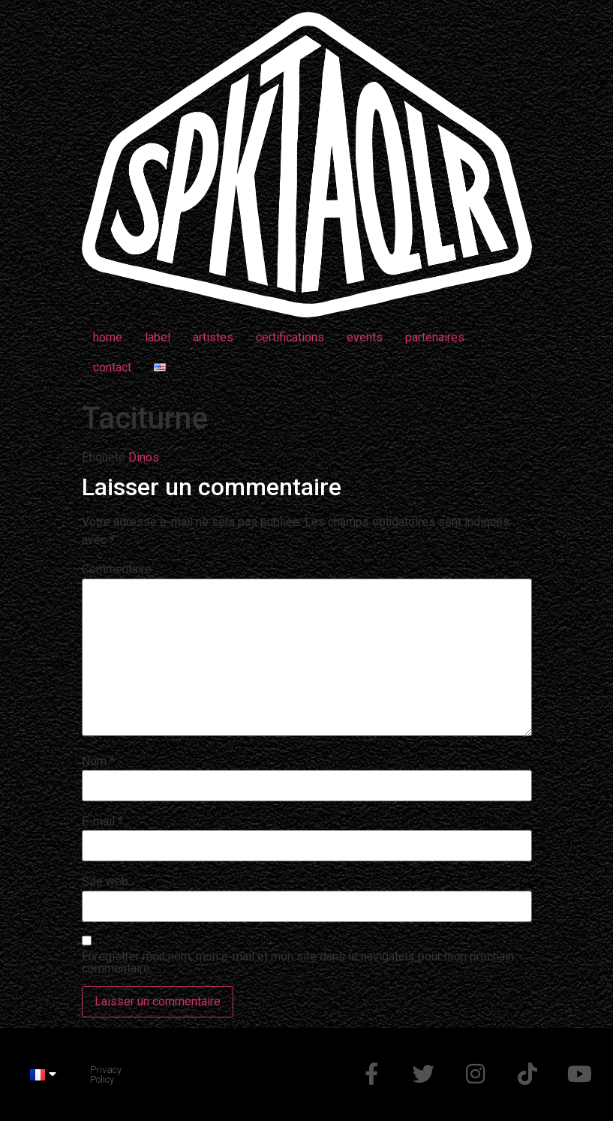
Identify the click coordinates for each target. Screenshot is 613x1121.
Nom (98, 762)
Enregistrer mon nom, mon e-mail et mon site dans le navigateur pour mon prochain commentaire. (298, 963)
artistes (213, 337)
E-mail (102, 822)
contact (112, 367)
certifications (290, 337)
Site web (105, 882)
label (157, 337)
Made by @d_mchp (171, 1074)
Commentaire (117, 570)
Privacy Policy (106, 1074)
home (107, 337)
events (365, 337)
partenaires (434, 337)
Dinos (143, 457)
